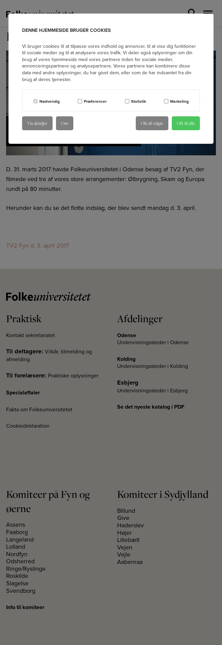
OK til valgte (152, 123)
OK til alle (186, 123)
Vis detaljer (37, 123)
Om (64, 123)
